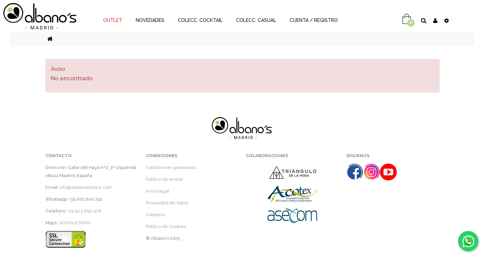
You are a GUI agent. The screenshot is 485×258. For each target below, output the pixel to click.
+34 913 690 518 (84, 210)
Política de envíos (164, 179)
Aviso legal (157, 191)
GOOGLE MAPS (75, 222)
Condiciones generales (171, 167)
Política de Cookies (166, 226)
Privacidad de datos (167, 202)
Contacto (155, 214)
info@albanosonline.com (86, 187)
